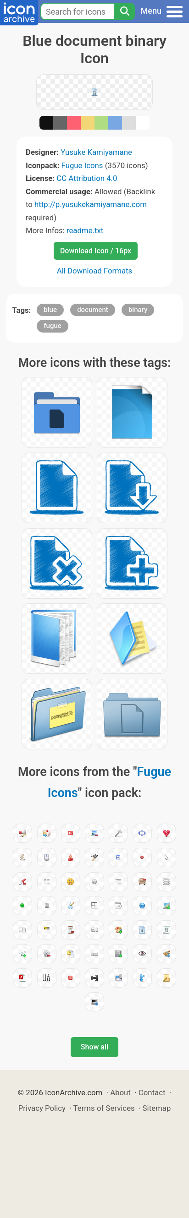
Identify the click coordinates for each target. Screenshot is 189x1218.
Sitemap (157, 1108)
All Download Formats (95, 270)
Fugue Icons (82, 165)
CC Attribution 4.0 (86, 178)
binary (137, 310)
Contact (152, 1092)
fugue (52, 326)
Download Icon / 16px (95, 250)
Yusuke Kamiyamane (96, 152)
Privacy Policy (42, 1108)
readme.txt (85, 230)
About (120, 1092)
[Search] (124, 11)
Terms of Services (104, 1108)
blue (50, 310)
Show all (94, 1047)
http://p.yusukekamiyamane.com (90, 204)
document (92, 310)
